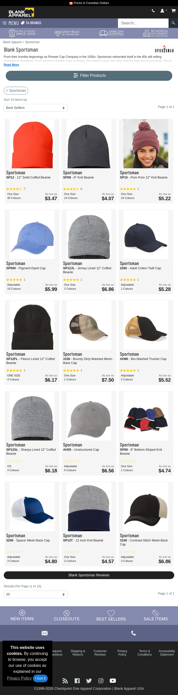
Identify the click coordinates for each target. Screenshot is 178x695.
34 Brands (30, 22)
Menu (10, 23)
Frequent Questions (55, 652)
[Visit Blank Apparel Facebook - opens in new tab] (78, 680)
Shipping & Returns (78, 652)
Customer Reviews (100, 652)
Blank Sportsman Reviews (89, 575)
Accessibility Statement (167, 652)
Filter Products (89, 75)
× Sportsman (16, 90)
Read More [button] (11, 65)
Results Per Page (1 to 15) (22, 586)
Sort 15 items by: (16, 99)
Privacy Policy (19, 678)
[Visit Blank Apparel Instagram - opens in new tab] (101, 680)
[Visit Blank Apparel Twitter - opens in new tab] (89, 680)
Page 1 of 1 (166, 593)
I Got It (40, 678)
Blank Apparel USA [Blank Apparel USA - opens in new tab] (129, 689)
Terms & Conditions (145, 652)
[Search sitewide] (143, 23)
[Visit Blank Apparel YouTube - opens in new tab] (112, 680)
